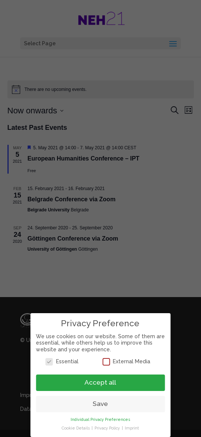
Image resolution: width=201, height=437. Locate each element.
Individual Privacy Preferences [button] (97, 419)
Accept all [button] (98, 382)
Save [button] (97, 403)
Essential (59, 361)
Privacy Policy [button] (105, 428)
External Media (124, 361)
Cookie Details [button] (73, 428)
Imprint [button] (129, 428)
